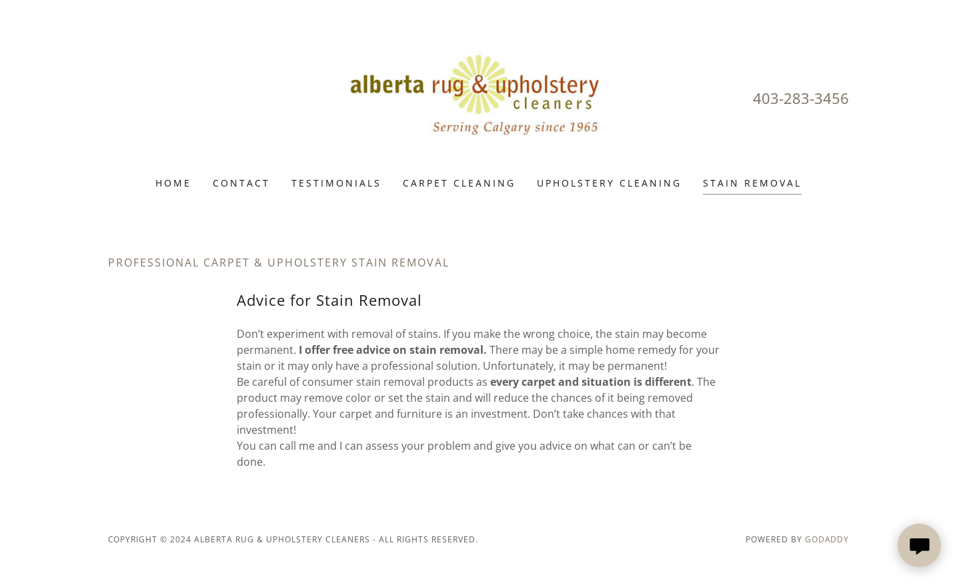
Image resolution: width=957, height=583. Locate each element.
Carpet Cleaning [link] (459, 183)
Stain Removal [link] (752, 183)
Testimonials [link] (336, 183)
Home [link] (173, 183)
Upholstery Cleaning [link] (609, 183)
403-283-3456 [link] (801, 98)
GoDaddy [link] (827, 539)
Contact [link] (241, 183)
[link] (478, 97)
